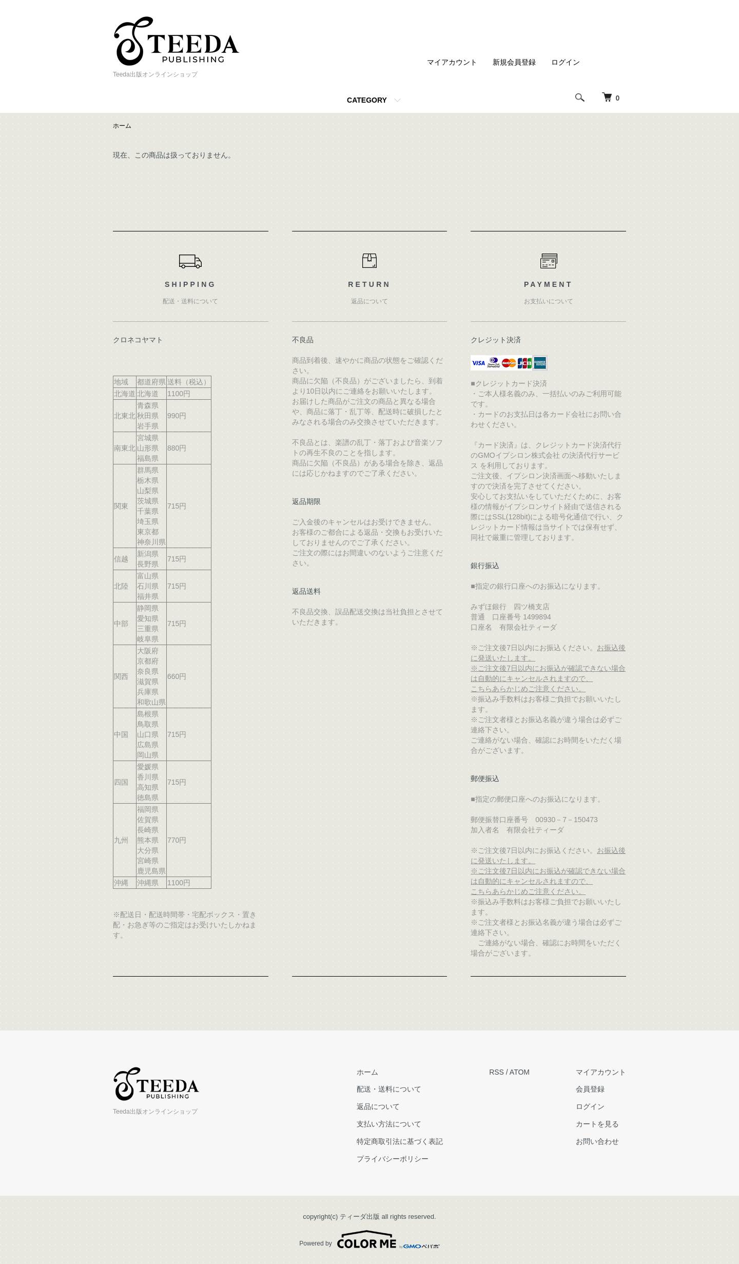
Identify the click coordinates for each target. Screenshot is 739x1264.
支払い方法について (389, 1124)
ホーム (122, 125)
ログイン (565, 62)
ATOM (520, 1072)
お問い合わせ (597, 1141)
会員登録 (590, 1089)
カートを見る (597, 1124)
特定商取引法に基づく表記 (400, 1141)
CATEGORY (367, 100)
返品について (378, 1106)
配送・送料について (389, 1089)
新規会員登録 (514, 62)
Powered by (369, 1239)
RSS (496, 1072)
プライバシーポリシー (393, 1159)
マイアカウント (452, 62)
